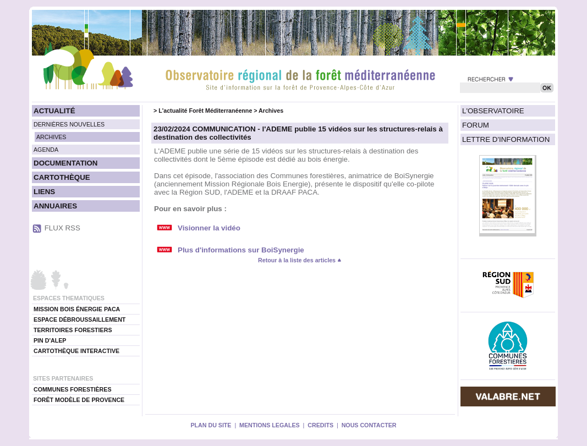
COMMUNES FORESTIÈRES (73, 389)
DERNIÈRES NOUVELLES (69, 124)
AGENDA (46, 149)
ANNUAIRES (55, 206)
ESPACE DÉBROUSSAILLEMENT (79, 319)
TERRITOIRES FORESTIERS (73, 330)
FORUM (475, 125)
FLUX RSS (62, 228)
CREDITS (320, 425)
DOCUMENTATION (65, 163)
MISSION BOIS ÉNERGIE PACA (77, 309)
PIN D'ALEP (50, 340)
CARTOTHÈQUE (62, 177)
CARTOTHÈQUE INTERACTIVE (76, 351)
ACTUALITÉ (54, 111)
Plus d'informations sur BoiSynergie (241, 250)
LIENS (44, 192)
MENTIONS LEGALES (269, 425)
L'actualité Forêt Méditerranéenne (205, 110)
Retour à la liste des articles (300, 260)
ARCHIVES (51, 137)
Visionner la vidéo (209, 228)
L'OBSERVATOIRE (493, 111)
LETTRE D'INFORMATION (506, 139)
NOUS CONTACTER (369, 425)
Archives (271, 110)
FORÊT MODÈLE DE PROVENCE (79, 400)
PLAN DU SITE (210, 425)
